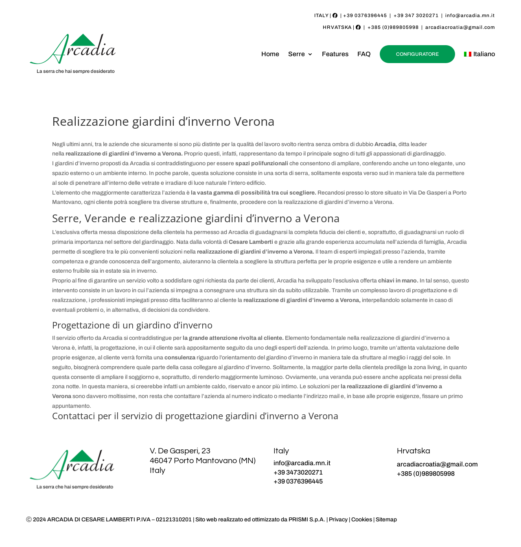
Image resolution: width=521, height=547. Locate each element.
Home (270, 53)
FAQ (364, 53)
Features (335, 53)
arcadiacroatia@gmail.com (460, 27)
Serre (296, 53)
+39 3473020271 (298, 472)
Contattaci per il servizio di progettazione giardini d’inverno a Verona (195, 415)
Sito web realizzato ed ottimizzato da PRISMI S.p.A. (260, 519)
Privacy (338, 519)
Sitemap (386, 519)
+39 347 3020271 (416, 15)
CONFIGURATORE (417, 54)
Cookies (361, 519)
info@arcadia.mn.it (470, 15)
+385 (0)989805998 (393, 27)
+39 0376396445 (365, 15)
